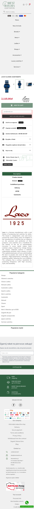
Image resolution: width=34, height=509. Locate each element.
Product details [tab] (17, 177)
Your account (17, 494)
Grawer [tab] (17, 181)
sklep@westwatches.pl (16, 455)
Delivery (17, 427)
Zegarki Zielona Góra (17, 441)
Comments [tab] (17, 195)
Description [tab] (17, 174)
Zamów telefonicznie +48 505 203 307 (16, 133)
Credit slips (17, 507)
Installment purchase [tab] (17, 184)
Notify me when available (17, 116)
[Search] (17, 12)
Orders (17, 504)
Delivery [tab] (17, 188)
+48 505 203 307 (15, 452)
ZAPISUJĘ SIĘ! (17, 367)
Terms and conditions (17, 433)
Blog (17, 444)
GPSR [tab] (17, 191)
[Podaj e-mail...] (17, 353)
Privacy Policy (17, 435)
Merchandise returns (17, 501)
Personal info (17, 498)
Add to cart (17, 105)
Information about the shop (17, 424)
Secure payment (17, 430)
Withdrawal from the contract (17, 438)
